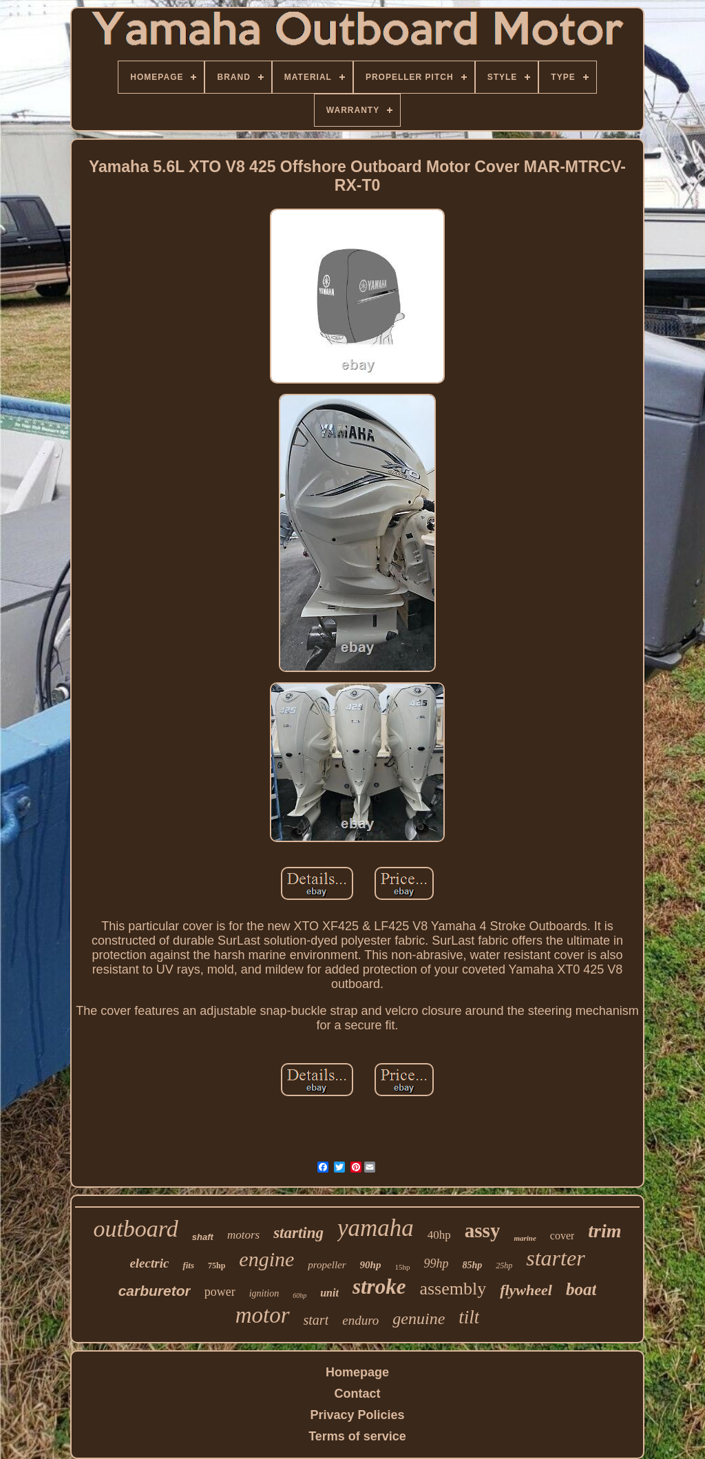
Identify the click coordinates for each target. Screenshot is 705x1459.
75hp (216, 1265)
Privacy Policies (357, 1415)
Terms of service (357, 1436)
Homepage (357, 1372)
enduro (360, 1320)
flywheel (526, 1290)
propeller (327, 1264)
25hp (504, 1265)
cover (562, 1235)
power (219, 1292)
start (316, 1319)
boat (581, 1289)
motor (262, 1315)
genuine (418, 1318)
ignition (264, 1293)
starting (298, 1232)
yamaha (375, 1228)
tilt (469, 1317)
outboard (135, 1228)
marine (525, 1238)
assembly (452, 1289)
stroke (379, 1286)
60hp (299, 1295)
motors (243, 1234)
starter (555, 1258)
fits (188, 1265)
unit (329, 1293)
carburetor (154, 1291)
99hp (435, 1263)
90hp (370, 1264)
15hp (402, 1267)
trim (604, 1230)
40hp (439, 1234)
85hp (472, 1265)
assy (483, 1230)
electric (149, 1263)
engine (266, 1259)
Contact (358, 1393)
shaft (202, 1237)
